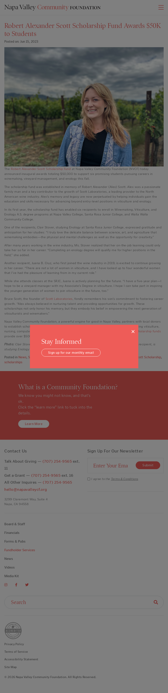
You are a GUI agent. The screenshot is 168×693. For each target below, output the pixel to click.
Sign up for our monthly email (71, 353)
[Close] (133, 331)
